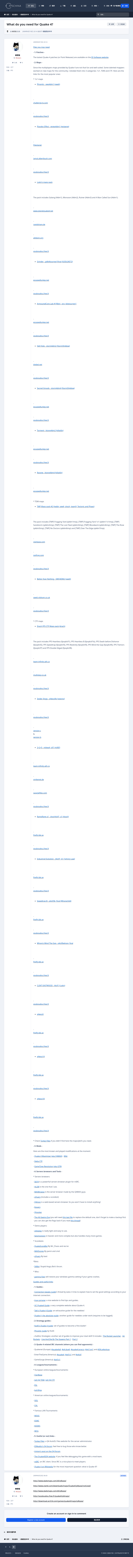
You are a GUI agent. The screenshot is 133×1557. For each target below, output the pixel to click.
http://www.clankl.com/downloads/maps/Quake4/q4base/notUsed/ (62, 1486)
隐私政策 (18, 1553)
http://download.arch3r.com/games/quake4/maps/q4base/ (58, 1501)
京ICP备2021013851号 (122, 1553)
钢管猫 (14, 31)
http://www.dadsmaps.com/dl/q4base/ (49, 1480)
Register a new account (36, 1520)
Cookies (26, 1553)
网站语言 (9, 1553)
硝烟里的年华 (47, 31)
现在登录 (97, 1520)
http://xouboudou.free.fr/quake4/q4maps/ (51, 1496)
